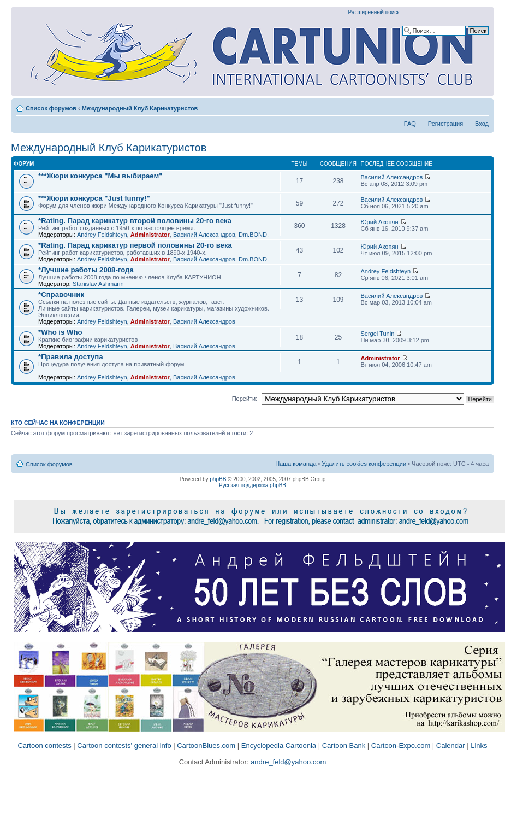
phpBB (218, 479)
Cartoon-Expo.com (400, 745)
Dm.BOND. (254, 234)
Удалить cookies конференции (364, 463)
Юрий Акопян (380, 222)
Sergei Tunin (378, 333)
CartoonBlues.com (206, 745)
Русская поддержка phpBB (252, 485)
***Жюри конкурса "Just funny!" (94, 198)
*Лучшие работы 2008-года (86, 270)
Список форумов (51, 108)
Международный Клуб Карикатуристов (140, 108)
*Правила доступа (70, 357)
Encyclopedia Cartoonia (278, 745)
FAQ (410, 123)
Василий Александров (392, 177)
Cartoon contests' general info (124, 745)
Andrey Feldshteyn (102, 234)
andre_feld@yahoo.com (287, 762)
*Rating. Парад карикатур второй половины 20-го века (134, 221)
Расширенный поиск (374, 12)
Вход (482, 123)
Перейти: (245, 398)
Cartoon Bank (344, 745)
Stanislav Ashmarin (98, 283)
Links (479, 745)
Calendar (450, 745)
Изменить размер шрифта (481, 106)
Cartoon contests (44, 745)
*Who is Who (60, 332)
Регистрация (445, 123)
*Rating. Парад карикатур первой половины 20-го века (135, 245)
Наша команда (295, 463)
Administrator (150, 234)
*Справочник (61, 294)
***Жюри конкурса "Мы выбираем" (100, 176)
